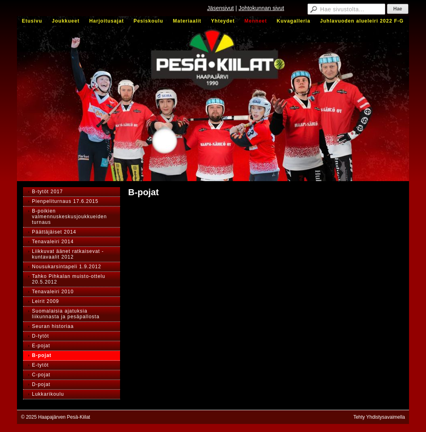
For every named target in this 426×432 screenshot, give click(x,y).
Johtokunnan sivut (261, 8)
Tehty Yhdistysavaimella (379, 417)
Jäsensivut (220, 8)
